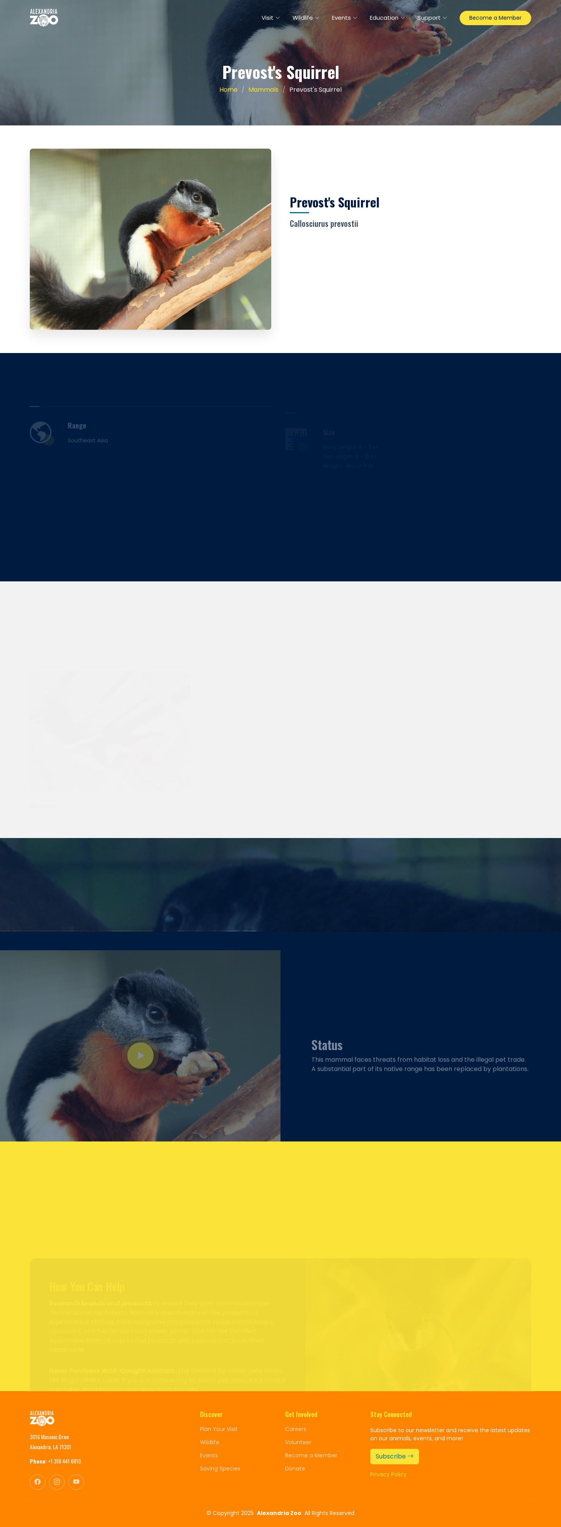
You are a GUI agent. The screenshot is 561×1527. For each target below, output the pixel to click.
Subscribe (395, 1456)
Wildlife (209, 1442)
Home (228, 89)
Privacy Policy (388, 1474)
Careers (295, 1429)
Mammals (263, 89)
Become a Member (495, 18)
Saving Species (220, 1468)
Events (209, 1455)
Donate (295, 1468)
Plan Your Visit (219, 1429)
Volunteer (298, 1442)
